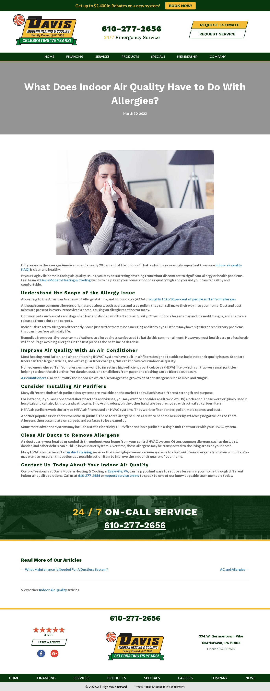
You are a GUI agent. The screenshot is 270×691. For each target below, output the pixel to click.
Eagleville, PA (118, 471)
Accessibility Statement (169, 686)
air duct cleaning (79, 452)
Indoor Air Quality (53, 590)
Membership (187, 56)
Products (130, 56)
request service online (122, 475)
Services (102, 56)
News (250, 678)
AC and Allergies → (234, 569)
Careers (185, 678)
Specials (158, 56)
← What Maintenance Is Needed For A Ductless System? (64, 569)
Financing (74, 56)
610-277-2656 (132, 28)
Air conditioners (33, 378)
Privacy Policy (142, 686)
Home (49, 56)
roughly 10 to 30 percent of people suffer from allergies (192, 299)
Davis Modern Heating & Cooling (65, 280)
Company (218, 56)
